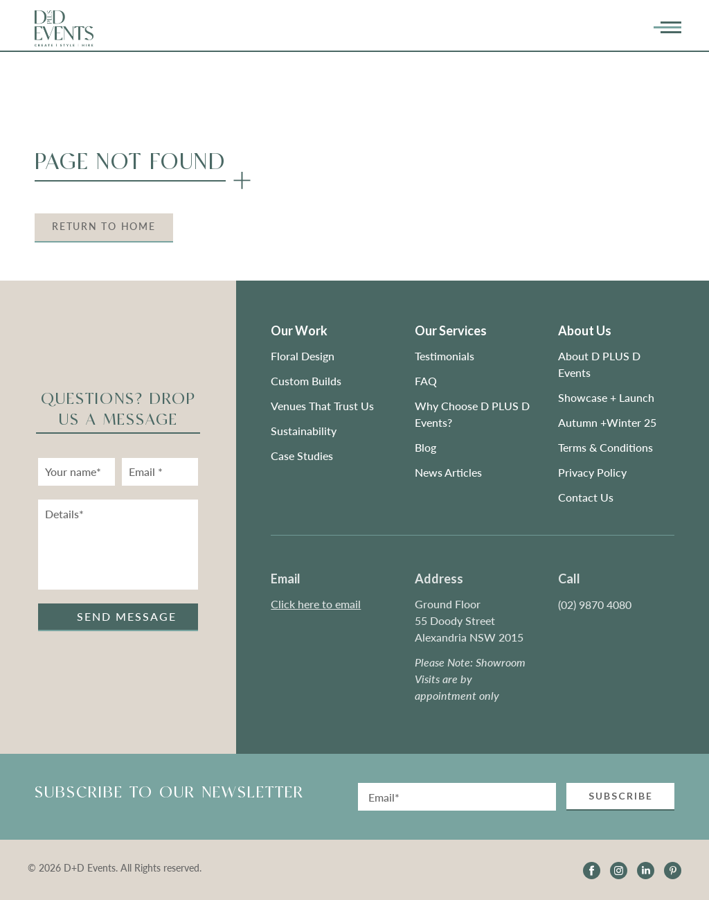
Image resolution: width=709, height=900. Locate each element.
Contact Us (585, 497)
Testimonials (444, 355)
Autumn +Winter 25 (607, 422)
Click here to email (316, 603)
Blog (425, 447)
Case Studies (302, 455)
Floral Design (302, 355)
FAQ (426, 380)
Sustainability (303, 430)
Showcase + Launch (606, 397)
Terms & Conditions (605, 447)
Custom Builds (307, 380)
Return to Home (104, 226)
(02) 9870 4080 (594, 604)
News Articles (448, 472)
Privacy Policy (592, 472)
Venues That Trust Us (322, 405)
